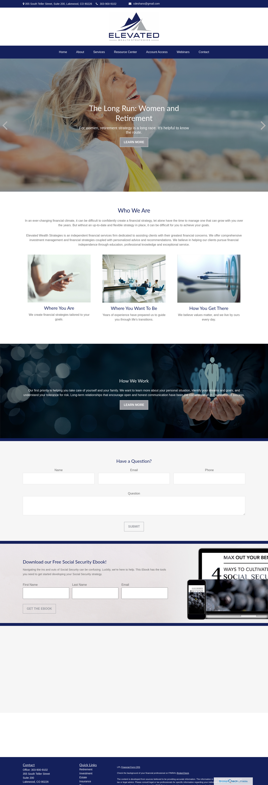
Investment (85, 773)
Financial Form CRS (130, 767)
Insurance (85, 781)
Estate (83, 777)
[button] (63, 52)
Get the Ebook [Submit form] (39, 608)
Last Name (79, 584)
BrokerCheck (183, 773)
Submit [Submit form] (134, 526)
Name (59, 470)
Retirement (85, 769)
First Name (30, 584)
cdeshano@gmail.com (144, 3)
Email (134, 470)
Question (134, 493)
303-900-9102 (106, 3)
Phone (209, 470)
